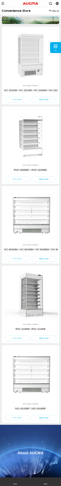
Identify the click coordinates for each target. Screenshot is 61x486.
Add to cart (44, 99)
